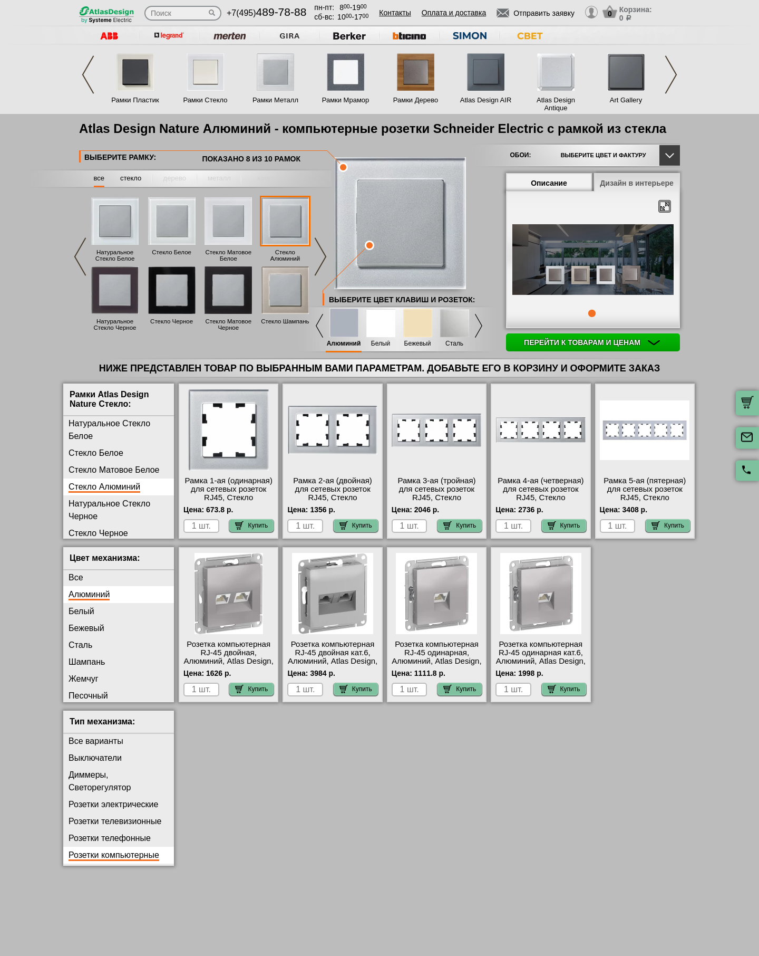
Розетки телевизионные (115, 821)
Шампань (87, 661)
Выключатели (95, 757)
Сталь (454, 344)
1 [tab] (592, 313)
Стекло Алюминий (285, 255)
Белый (380, 344)
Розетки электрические (113, 804)
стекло (130, 178)
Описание (549, 183)
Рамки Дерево (415, 100)
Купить (251, 525)
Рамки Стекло (205, 100)
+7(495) (266, 12)
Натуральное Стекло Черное (114, 324)
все (99, 178)
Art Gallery (626, 100)
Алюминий (344, 344)
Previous (88, 74)
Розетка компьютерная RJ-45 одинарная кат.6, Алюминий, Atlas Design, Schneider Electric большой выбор (541, 661)
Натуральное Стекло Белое (115, 255)
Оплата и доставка (454, 12)
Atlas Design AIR (486, 100)
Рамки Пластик (135, 100)
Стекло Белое (171, 252)
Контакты (395, 12)
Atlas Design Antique (556, 104)
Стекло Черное (171, 321)
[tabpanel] (593, 260)
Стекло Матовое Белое (228, 255)
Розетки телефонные (110, 838)
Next (671, 74)
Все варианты (96, 741)
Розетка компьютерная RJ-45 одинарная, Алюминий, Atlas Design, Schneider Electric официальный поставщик (436, 665)
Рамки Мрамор (345, 100)
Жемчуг (84, 678)
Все (76, 577)
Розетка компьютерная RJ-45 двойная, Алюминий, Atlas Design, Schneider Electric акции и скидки (229, 661)
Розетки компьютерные (114, 854)
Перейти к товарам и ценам (592, 342)
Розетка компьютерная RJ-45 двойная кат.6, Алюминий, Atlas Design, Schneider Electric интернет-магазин (332, 661)
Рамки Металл (275, 100)
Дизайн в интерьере (637, 183)
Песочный (88, 695)
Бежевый (417, 344)
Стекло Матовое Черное (228, 324)
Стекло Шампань (285, 321)
